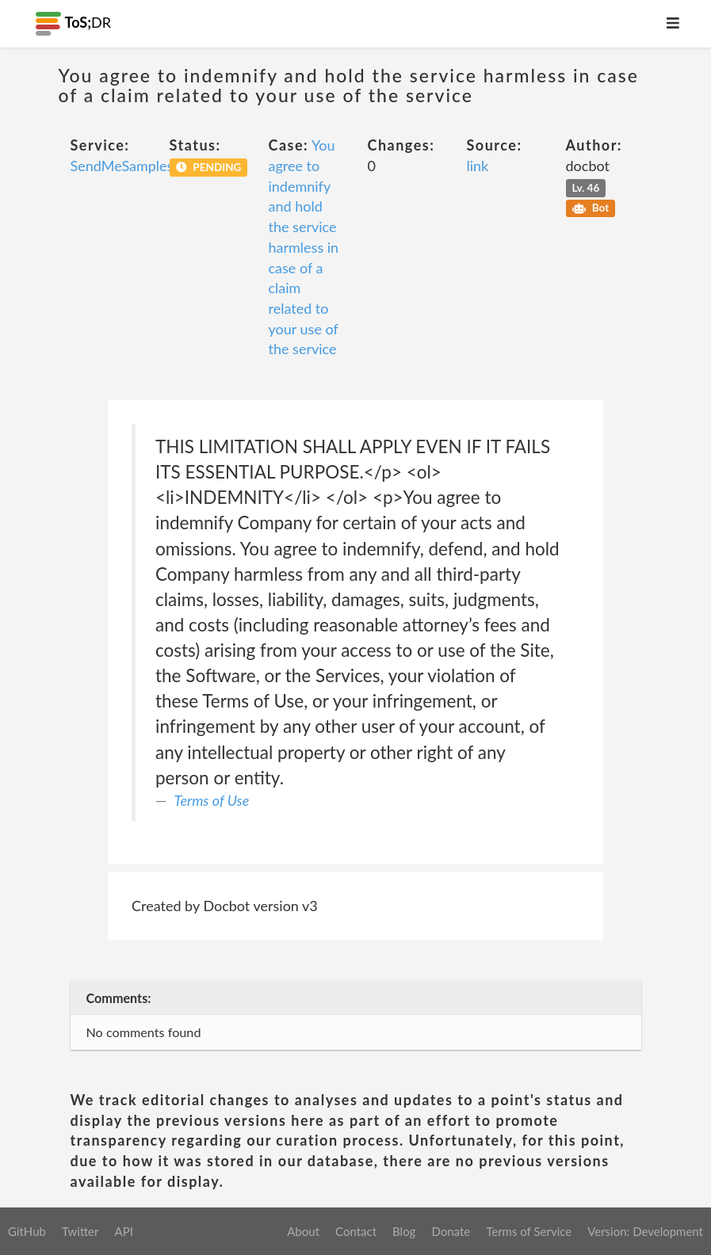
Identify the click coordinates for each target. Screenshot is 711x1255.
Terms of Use (212, 800)
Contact (356, 1231)
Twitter (80, 1231)
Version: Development (645, 1231)
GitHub (27, 1231)
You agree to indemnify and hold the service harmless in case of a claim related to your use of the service (304, 246)
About (303, 1231)
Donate (450, 1231)
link (478, 165)
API (123, 1231)
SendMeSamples (122, 165)
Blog (403, 1231)
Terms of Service (528, 1231)
